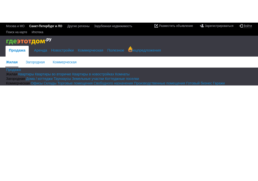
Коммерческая (64, 62)
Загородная (35, 62)
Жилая (12, 62)
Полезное (115, 50)
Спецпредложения (144, 50)
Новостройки (62, 50)
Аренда (40, 50)
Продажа (17, 50)
